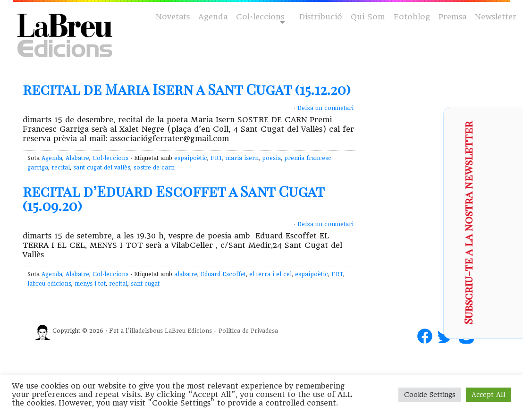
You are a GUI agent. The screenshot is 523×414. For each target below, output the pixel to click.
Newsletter (495, 16)
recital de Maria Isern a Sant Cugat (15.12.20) (187, 89)
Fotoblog (412, 16)
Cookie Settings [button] (430, 394)
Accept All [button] (489, 394)
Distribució (320, 16)
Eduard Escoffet (223, 274)
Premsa (452, 16)
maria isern (242, 158)
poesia (271, 158)
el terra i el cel (270, 274)
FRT (216, 158)
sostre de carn (154, 167)
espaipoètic (190, 158)
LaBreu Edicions (188, 331)
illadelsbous (146, 331)
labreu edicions (49, 283)
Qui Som (368, 16)
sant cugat (145, 283)
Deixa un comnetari (325, 108)
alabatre (185, 274)
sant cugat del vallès (101, 167)
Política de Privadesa (248, 331)
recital (60, 167)
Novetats (173, 16)
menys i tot (90, 283)
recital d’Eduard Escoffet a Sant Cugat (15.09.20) (173, 198)
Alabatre (77, 158)
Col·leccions (259, 17)
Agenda (213, 16)
